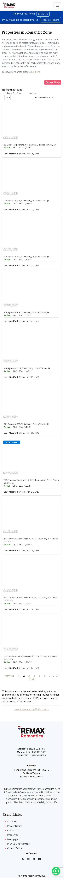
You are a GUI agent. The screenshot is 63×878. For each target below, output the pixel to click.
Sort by (32, 93)
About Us (12, 821)
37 (57, 675)
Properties (12, 834)
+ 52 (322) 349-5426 (31, 752)
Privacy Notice (14, 826)
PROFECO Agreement (18, 843)
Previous (9, 675)
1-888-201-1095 (31, 755)
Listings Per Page (12, 93)
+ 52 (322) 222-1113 (31, 748)
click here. (35, 71)
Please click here (50, 19)
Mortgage (12, 839)
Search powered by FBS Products (31, 709)
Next (31, 679)
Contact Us (13, 830)
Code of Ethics (14, 848)
